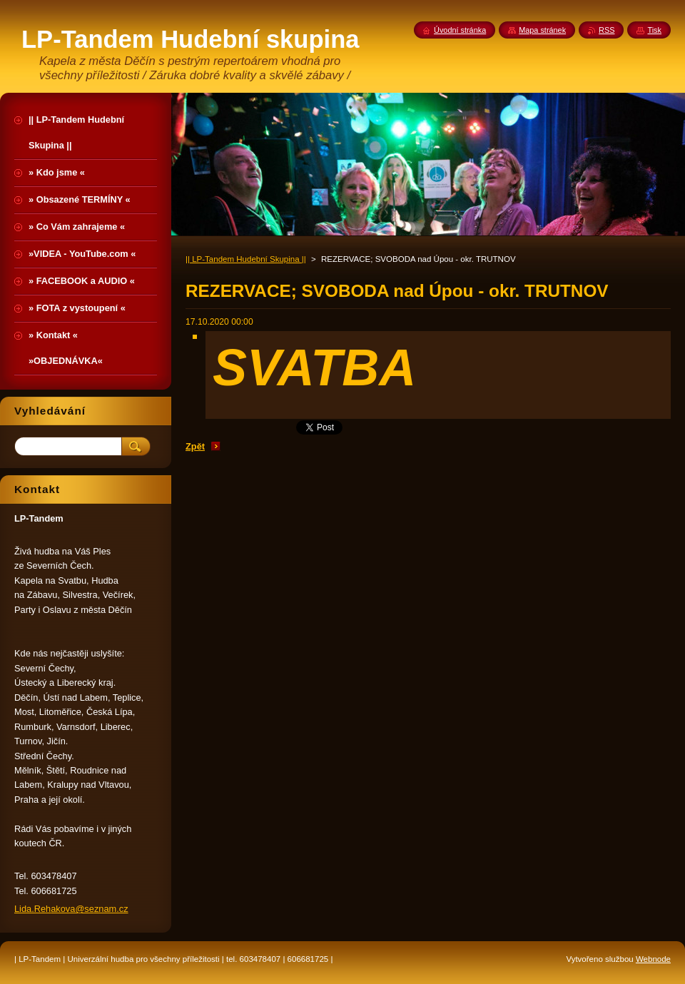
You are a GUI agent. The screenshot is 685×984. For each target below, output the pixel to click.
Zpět (195, 446)
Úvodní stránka (460, 30)
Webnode (653, 959)
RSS (606, 30)
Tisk (654, 30)
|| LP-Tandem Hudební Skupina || (246, 259)
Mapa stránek (542, 30)
